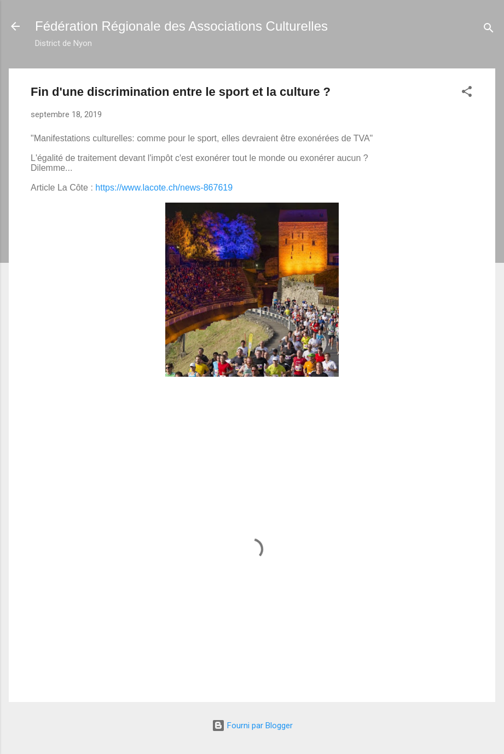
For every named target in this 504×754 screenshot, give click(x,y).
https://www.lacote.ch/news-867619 (164, 187)
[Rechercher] (488, 30)
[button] (466, 93)
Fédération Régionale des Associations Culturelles (181, 26)
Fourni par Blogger (252, 725)
